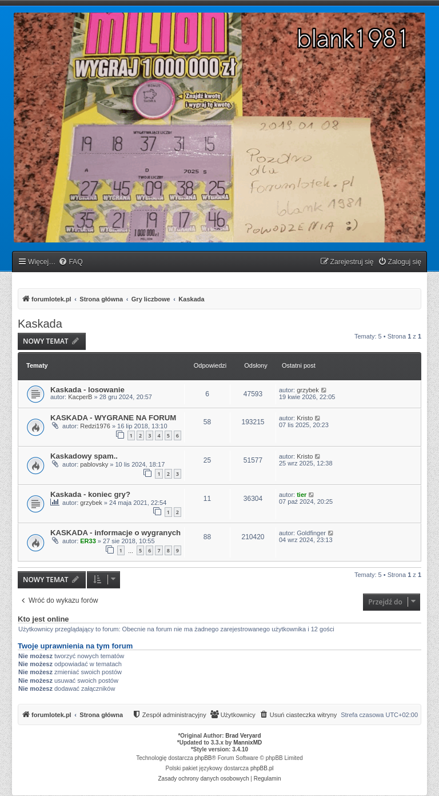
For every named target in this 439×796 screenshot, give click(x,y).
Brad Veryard (243, 736)
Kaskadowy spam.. (84, 456)
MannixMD (247, 742)
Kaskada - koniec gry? (90, 494)
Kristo (305, 418)
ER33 (88, 541)
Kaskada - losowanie (87, 389)
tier (301, 494)
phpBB (203, 758)
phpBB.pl (262, 768)
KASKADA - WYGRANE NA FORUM (113, 417)
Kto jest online (43, 619)
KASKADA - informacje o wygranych (115, 532)
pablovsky (94, 464)
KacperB (80, 396)
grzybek (308, 390)
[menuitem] (70, 262)
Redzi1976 (95, 426)
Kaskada (40, 323)
